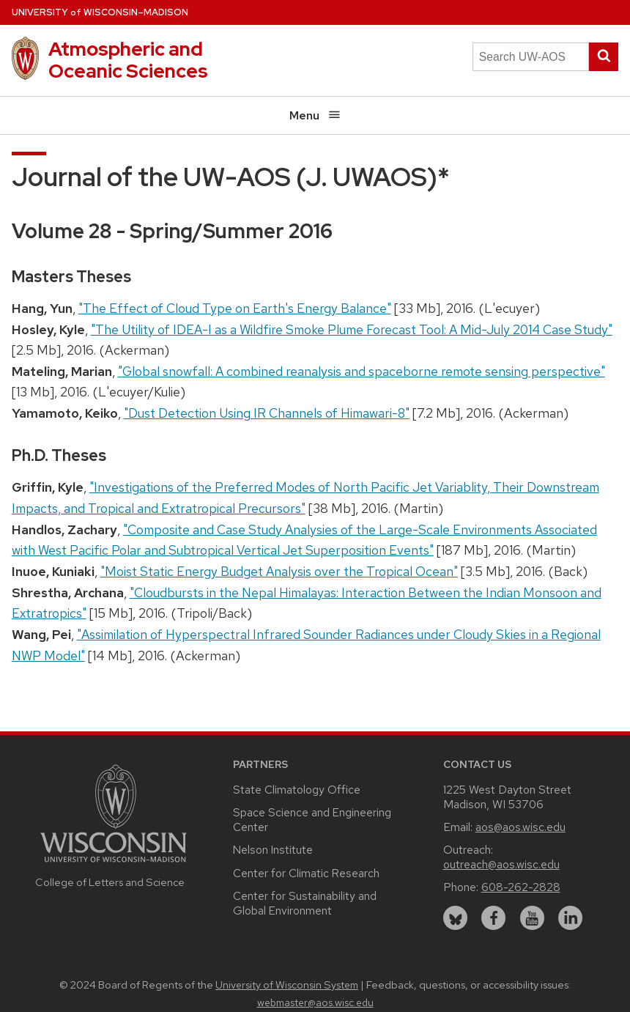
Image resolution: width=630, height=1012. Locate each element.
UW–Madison (100, 12)
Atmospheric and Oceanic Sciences (128, 60)
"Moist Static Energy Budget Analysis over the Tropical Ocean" (279, 571)
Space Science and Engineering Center (312, 820)
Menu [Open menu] (315, 115)
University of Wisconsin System (286, 984)
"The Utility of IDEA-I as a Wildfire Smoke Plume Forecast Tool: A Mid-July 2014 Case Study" (351, 329)
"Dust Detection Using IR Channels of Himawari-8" (267, 413)
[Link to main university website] (113, 864)
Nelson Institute (273, 849)
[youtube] (532, 918)
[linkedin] (570, 918)
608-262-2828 (520, 887)
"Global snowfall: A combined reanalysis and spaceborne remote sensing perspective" (361, 371)
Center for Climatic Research (306, 873)
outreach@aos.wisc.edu (501, 864)
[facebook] (493, 918)
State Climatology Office (296, 789)
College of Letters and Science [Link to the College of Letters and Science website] (110, 882)
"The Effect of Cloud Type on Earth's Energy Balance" (234, 308)
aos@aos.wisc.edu (520, 827)
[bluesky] (455, 918)
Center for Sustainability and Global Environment (305, 903)
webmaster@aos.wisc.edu (315, 1002)
